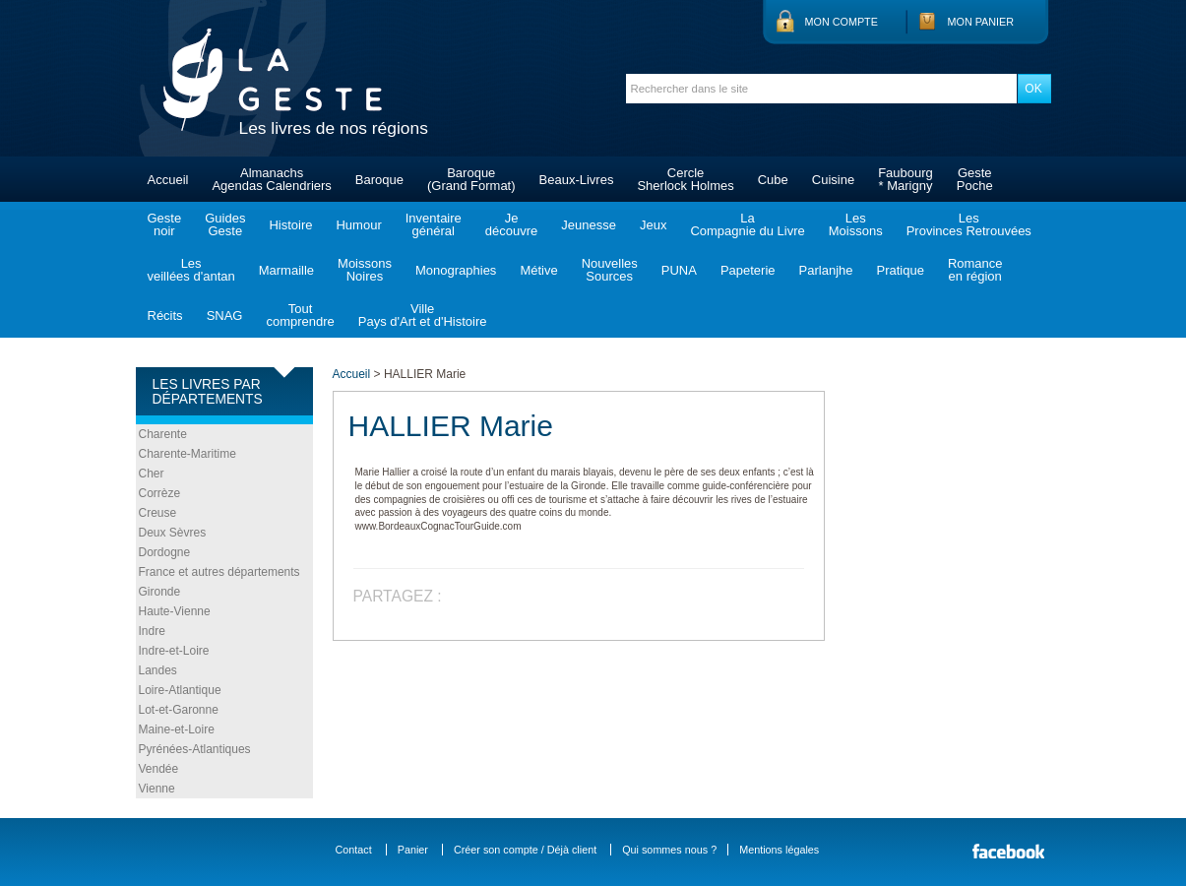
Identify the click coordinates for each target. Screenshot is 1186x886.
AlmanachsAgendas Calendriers (271, 179)
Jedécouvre (511, 224)
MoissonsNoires (365, 270)
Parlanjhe (826, 270)
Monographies (455, 270)
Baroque (379, 179)
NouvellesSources (610, 270)
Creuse (158, 513)
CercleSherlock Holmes (685, 179)
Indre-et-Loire (174, 651)
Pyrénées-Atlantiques (195, 749)
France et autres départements (219, 572)
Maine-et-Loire (177, 729)
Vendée (159, 769)
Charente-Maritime (187, 454)
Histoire (290, 225)
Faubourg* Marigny (905, 179)
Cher (151, 473)
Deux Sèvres (173, 532)
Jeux (653, 225)
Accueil (168, 179)
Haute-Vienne (175, 611)
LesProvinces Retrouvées (968, 224)
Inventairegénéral (434, 224)
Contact (354, 849)
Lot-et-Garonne (178, 710)
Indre (152, 631)
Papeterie (748, 270)
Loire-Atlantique (180, 690)
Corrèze (160, 493)
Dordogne (165, 552)
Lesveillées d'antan (191, 270)
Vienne (157, 788)
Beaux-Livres (576, 179)
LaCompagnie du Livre (747, 224)
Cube (773, 179)
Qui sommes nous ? (669, 849)
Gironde (160, 592)
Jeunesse (588, 225)
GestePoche (975, 179)
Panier (413, 849)
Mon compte (841, 22)
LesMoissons (856, 224)
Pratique (899, 270)
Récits (165, 315)
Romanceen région (975, 270)
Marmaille (286, 270)
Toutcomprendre (300, 315)
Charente (163, 434)
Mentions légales (779, 849)
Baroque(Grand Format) (471, 179)
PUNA (679, 270)
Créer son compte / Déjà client (525, 849)
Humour (358, 225)
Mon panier (981, 22)
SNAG (225, 315)
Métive (538, 270)
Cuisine (833, 179)
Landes (158, 670)
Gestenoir (165, 224)
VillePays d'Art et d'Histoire (422, 315)
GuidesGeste (225, 224)
